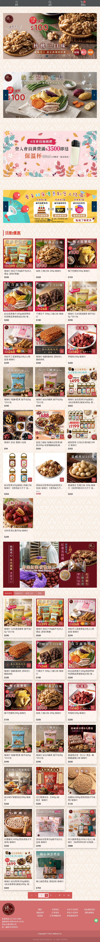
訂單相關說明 (55, 916)
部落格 (40, 916)
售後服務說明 (72, 916)
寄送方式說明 (72, 912)
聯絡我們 (40, 912)
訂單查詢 (55, 912)
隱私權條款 (89, 912)
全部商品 (55, 909)
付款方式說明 (72, 909)
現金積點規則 (89, 909)
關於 (40, 909)
